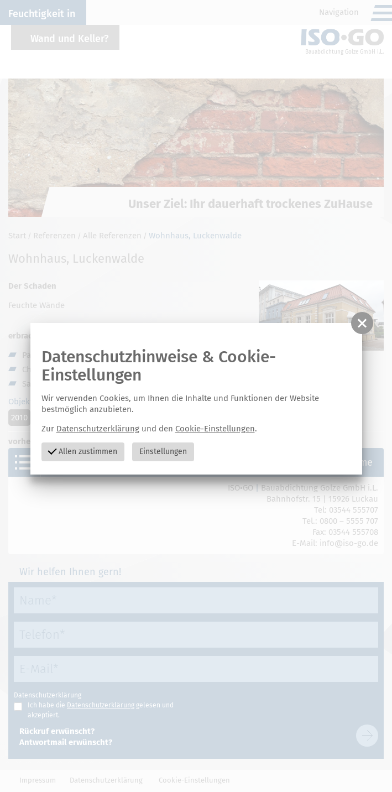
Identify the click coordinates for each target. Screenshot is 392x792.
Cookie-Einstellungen (215, 429)
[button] (362, 323)
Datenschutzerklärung (97, 429)
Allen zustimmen (83, 451)
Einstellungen (163, 451)
